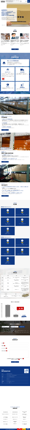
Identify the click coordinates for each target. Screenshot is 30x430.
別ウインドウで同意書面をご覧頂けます (17, 359)
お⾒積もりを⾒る (22, 327)
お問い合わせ (6, 130)
